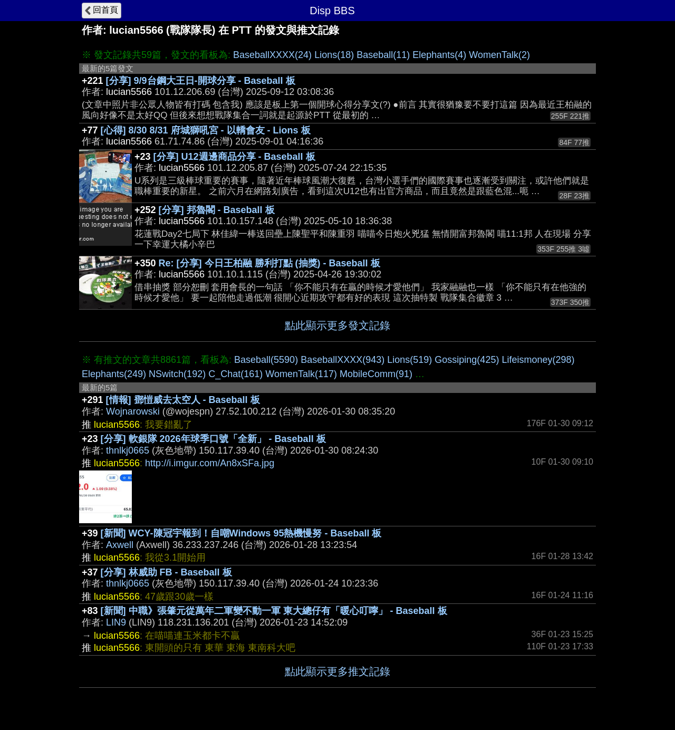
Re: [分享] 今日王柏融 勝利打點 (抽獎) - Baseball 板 (269, 263)
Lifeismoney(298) (538, 359)
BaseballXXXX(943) (342, 359)
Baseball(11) (383, 55)
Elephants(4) (439, 55)
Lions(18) (334, 55)
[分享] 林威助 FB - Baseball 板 (166, 572)
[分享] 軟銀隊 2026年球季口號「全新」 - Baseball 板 (213, 439)
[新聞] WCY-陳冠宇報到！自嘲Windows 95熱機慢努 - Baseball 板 (241, 533)
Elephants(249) (114, 374)
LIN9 (116, 622)
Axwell (119, 545)
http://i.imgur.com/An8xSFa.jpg (209, 463)
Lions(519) (409, 359)
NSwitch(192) (177, 374)
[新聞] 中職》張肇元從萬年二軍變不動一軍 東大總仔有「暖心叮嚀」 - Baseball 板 (274, 611)
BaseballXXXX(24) (272, 55)
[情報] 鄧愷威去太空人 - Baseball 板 (183, 400)
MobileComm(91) (376, 374)
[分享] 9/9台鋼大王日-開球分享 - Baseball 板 (200, 80)
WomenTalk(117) (301, 374)
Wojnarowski (133, 411)
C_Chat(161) (235, 374)
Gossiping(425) (467, 359)
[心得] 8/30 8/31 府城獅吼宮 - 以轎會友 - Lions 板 (206, 130)
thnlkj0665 (127, 450)
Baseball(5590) (266, 359)
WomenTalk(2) (499, 55)
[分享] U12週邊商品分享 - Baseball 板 (234, 156)
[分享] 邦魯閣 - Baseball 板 (217, 210)
